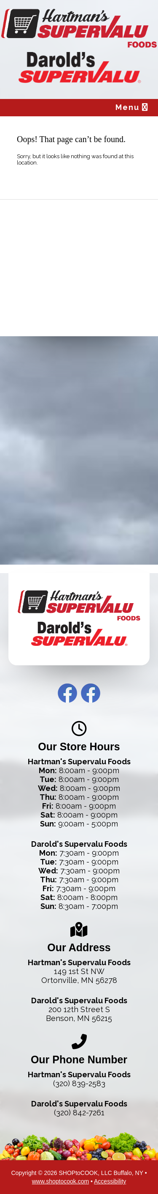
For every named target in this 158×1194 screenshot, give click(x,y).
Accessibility (110, 1181)
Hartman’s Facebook (67, 693)
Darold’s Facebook (90, 693)
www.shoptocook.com (60, 1181)
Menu (132, 107)
